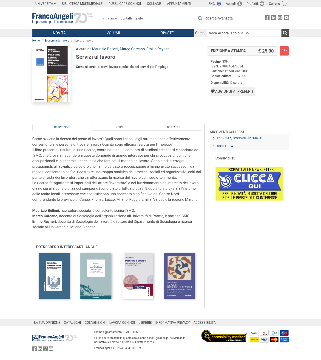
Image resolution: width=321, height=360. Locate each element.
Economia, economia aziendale (239, 138)
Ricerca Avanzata (219, 18)
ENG (212, 4)
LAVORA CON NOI (122, 322)
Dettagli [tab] (173, 127)
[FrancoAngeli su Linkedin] (273, 18)
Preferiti (252, 4)
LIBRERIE (145, 322)
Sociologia (225, 146)
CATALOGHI (72, 322)
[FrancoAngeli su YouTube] (286, 18)
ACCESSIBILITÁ (204, 322)
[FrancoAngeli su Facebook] (267, 18)
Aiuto (139, 18)
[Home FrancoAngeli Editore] (62, 18)
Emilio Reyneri (158, 49)
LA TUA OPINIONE (47, 322)
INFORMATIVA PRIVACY (172, 322)
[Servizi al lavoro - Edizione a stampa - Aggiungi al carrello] (284, 51)
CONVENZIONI (95, 322)
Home (36, 40)
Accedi (231, 4)
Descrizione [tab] (62, 127)
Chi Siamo (110, 18)
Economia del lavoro (57, 40)
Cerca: (200, 33)
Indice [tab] (119, 127)
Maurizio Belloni (105, 49)
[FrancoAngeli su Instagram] (280, 18)
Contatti (126, 18)
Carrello (274, 4)
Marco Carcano (132, 49)
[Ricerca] (285, 33)
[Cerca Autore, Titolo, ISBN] (243, 33)
